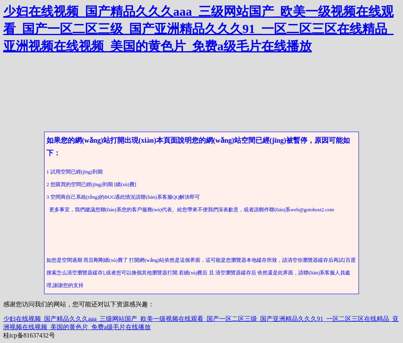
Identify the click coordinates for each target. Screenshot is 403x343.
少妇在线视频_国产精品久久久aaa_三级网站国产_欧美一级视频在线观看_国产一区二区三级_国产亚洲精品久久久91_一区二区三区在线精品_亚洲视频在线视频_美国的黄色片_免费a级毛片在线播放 (198, 28)
